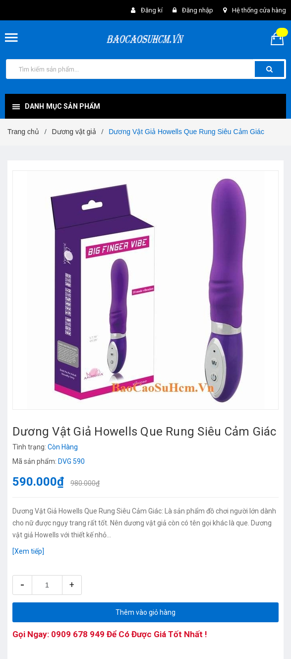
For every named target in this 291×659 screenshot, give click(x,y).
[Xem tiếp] (28, 551)
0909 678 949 (78, 634)
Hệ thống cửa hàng (259, 10)
